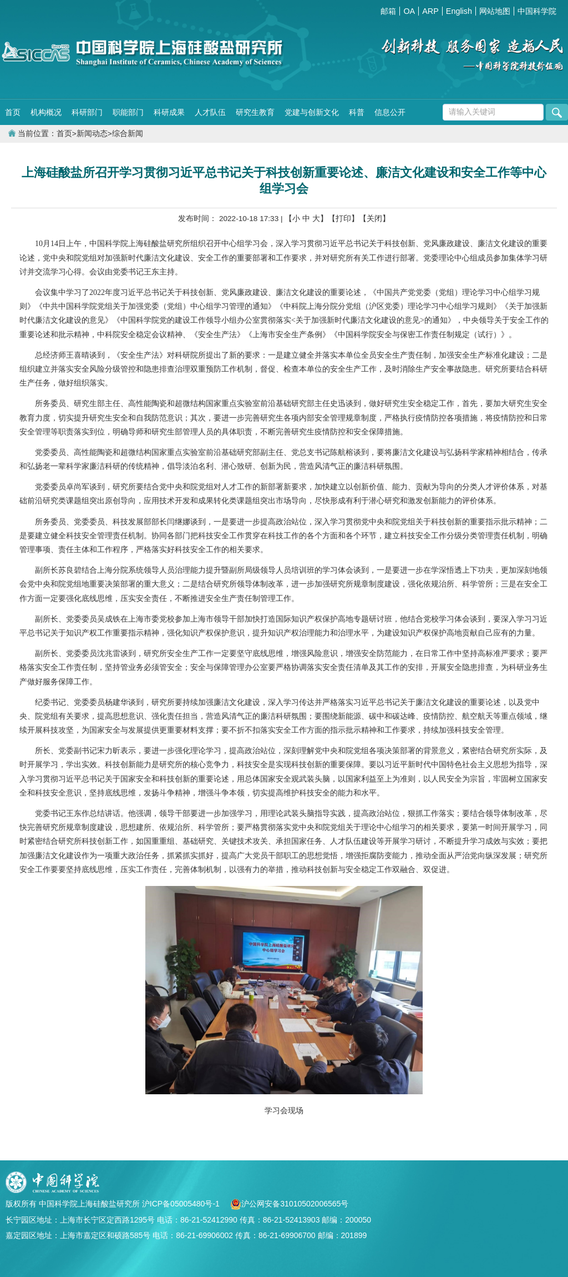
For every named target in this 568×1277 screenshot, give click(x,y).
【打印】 (343, 218)
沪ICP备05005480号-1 (182, 1203)
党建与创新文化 (312, 112)
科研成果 (169, 112)
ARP (430, 11)
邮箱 (388, 11)
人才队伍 (210, 112)
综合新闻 (127, 133)
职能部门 (128, 112)
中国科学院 (537, 11)
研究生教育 (255, 112)
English (459, 11)
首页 (13, 112)
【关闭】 (374, 218)
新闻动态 (92, 133)
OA (409, 11)
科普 (356, 112)
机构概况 (46, 112)
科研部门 (87, 112)
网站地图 (494, 11)
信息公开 (389, 112)
